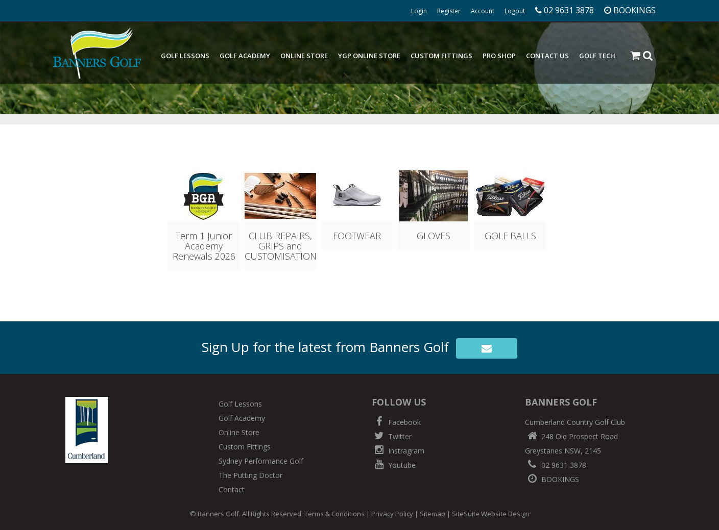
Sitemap (432, 513)
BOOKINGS (552, 479)
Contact (232, 489)
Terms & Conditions (334, 513)
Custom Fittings (441, 55)
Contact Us (547, 55)
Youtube (394, 465)
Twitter (392, 436)
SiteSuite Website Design (491, 513)
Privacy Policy (392, 513)
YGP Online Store (369, 55)
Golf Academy (245, 55)
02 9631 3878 (555, 465)
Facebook (396, 422)
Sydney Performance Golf (261, 461)
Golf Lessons (185, 55)
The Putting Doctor (250, 475)
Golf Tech (597, 55)
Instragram (398, 451)
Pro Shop (499, 55)
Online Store (304, 55)
